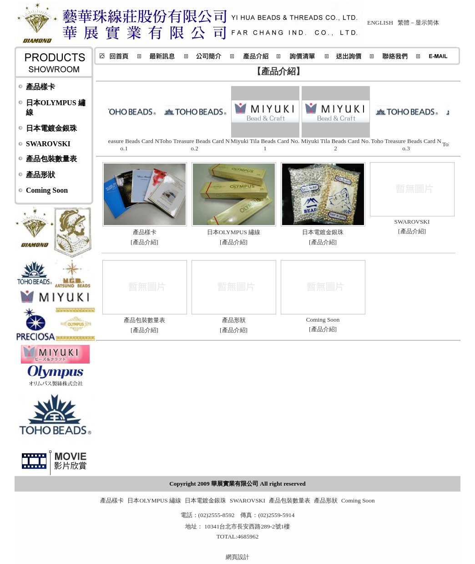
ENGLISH (380, 22)
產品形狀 (40, 175)
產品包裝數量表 (51, 159)
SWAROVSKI (48, 144)
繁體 (403, 22)
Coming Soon (47, 190)
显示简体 (427, 22)
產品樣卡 (40, 87)
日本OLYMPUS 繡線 (154, 500)
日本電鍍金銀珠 (51, 128)
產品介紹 (145, 242)
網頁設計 (237, 557)
